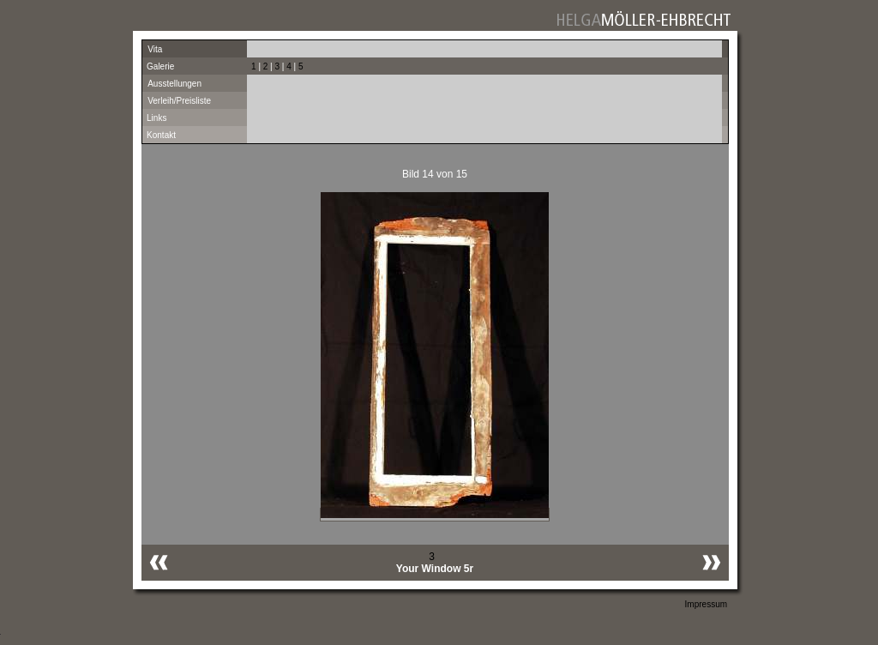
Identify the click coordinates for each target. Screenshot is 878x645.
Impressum (706, 604)
